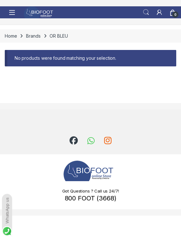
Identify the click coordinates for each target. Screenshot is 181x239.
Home (11, 36)
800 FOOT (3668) (91, 198)
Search (146, 12)
